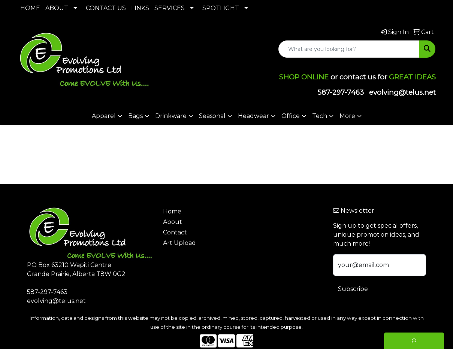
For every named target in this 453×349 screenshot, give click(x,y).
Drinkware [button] (171, 115)
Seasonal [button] (212, 115)
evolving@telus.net (402, 92)
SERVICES (169, 8)
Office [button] (290, 115)
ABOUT (56, 8)
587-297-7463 (340, 92)
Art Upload (179, 242)
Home (172, 211)
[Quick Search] (349, 49)
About (172, 221)
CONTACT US (106, 8)
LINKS (140, 8)
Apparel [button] (104, 115)
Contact (175, 232)
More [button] (347, 115)
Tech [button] (319, 115)
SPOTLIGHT (220, 8)
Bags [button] (135, 115)
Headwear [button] (253, 115)
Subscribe (353, 288)
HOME (30, 8)
